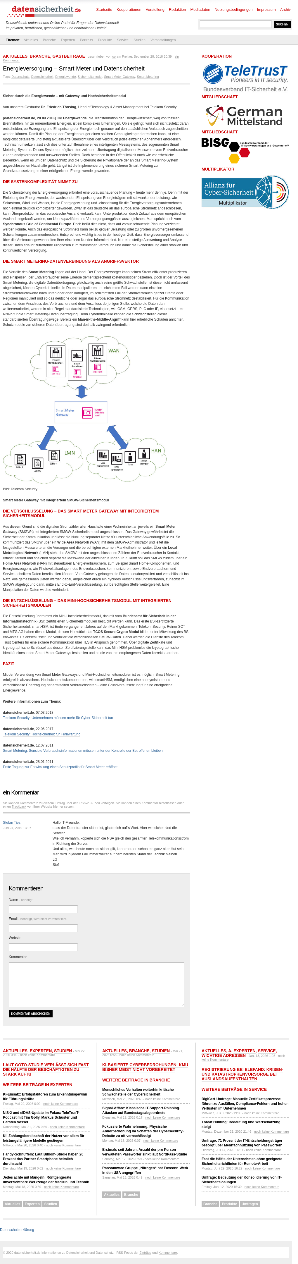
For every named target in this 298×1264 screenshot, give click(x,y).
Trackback (19, 806)
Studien (139, 40)
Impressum (266, 9)
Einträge (145, 1252)
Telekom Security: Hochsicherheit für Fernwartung (41, 734)
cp (114, 56)
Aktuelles (31, 40)
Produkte (105, 40)
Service (123, 40)
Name (20, 900)
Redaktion (177, 9)
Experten (68, 40)
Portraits (86, 40)
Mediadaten (200, 9)
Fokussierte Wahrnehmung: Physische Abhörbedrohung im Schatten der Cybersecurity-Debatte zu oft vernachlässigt (143, 1131)
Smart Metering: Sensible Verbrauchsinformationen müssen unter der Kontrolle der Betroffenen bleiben (83, 751)
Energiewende (65, 76)
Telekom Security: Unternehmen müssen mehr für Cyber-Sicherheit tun (58, 718)
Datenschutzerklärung (17, 1230)
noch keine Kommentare (37, 1055)
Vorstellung (155, 9)
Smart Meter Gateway (119, 76)
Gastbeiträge (69, 56)
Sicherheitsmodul (90, 76)
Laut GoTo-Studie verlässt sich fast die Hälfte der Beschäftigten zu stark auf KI (46, 1069)
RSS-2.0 (85, 803)
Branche (49, 40)
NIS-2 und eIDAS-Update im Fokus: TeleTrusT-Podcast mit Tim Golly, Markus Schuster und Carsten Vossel (41, 1117)
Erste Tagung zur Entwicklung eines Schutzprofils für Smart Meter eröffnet (60, 767)
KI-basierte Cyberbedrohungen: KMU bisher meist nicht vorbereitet (145, 1067)
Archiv (285, 9)
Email (38, 919)
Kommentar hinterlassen (159, 803)
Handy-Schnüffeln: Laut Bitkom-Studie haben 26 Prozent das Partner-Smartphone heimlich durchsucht (43, 1159)
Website (15, 938)
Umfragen (250, 1204)
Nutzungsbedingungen (233, 9)
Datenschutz (20, 76)
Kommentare (168, 1252)
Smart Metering (148, 76)
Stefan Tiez (11, 823)
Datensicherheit (42, 76)
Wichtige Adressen (224, 1055)
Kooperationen (129, 9)
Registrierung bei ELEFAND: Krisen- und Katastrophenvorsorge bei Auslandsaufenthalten (242, 1074)
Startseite (104, 9)
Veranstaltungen (163, 40)
